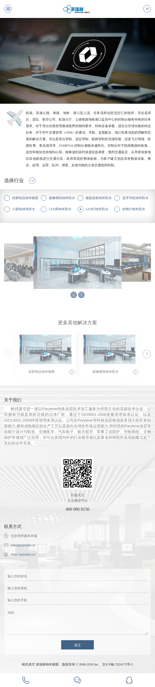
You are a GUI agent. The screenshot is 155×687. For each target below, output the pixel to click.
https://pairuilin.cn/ (23, 554)
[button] (147, 356)
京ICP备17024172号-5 (117, 664)
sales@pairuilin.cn (23, 545)
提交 (77, 645)
